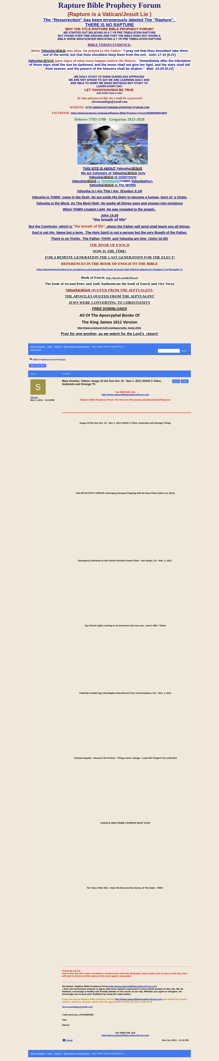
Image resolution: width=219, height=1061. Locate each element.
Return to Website (37, 347)
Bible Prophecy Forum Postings (76, 347)
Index (50, 347)
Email (69, 1040)
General (58, 347)
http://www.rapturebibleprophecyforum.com (125, 394)
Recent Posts (35, 350)
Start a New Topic (37, 366)
